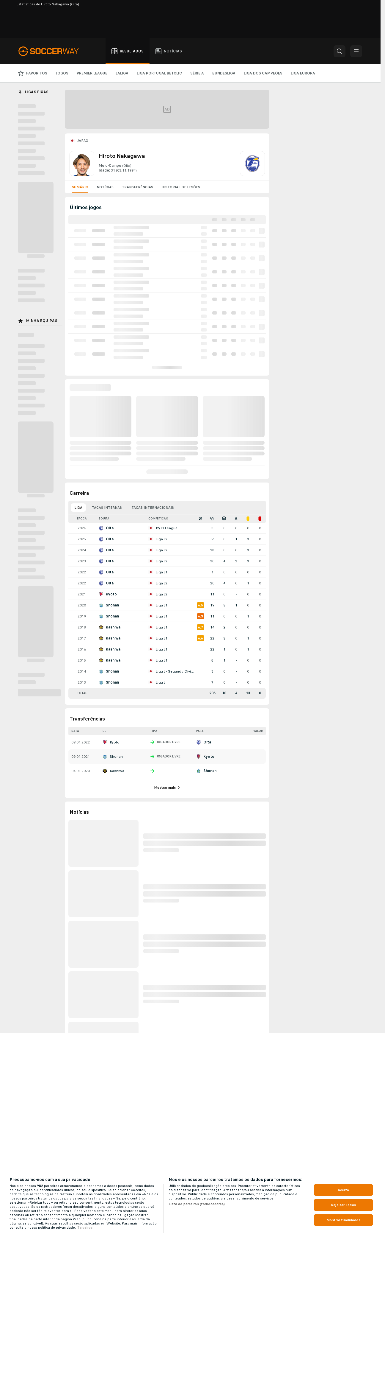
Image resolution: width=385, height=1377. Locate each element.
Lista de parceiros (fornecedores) (197, 1204)
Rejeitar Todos (343, 1205)
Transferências (137, 187)
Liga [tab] (78, 507)
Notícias (105, 187)
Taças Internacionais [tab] (152, 507)
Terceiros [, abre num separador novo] (84, 1227)
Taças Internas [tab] (107, 507)
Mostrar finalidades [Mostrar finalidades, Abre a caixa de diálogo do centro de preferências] (343, 1220)
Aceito (343, 1190)
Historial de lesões (180, 187)
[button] (339, 51)
